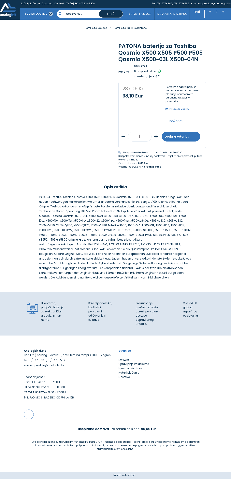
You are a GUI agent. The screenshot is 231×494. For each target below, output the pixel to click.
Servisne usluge (133, 14)
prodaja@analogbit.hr (216, 3)
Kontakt (59, 3)
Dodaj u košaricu (181, 136)
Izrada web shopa (124, 490)
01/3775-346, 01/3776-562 (173, 3)
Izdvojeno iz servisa (164, 14)
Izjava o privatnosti (131, 384)
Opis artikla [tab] (115, 187)
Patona (123, 72)
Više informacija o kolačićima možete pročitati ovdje (73, 476)
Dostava (47, 3)
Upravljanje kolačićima (134, 379)
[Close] (51, 482)
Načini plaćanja (30, 3)
